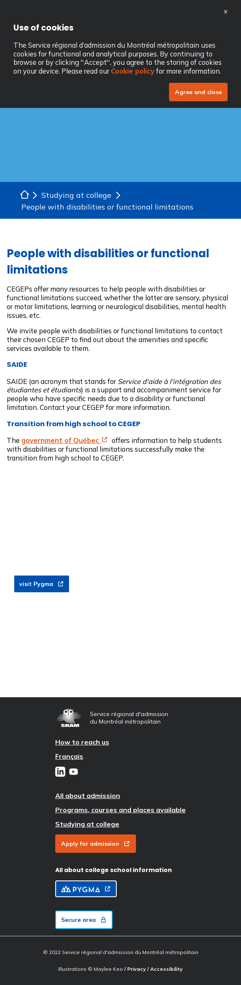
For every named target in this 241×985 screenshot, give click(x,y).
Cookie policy (132, 71)
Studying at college (87, 824)
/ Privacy (135, 969)
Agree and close (198, 92)
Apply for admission (95, 843)
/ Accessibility (165, 969)
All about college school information (113, 870)
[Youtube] (74, 772)
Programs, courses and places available (120, 810)
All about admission (87, 795)
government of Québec (64, 440)
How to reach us (82, 742)
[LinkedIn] (60, 772)
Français (69, 756)
